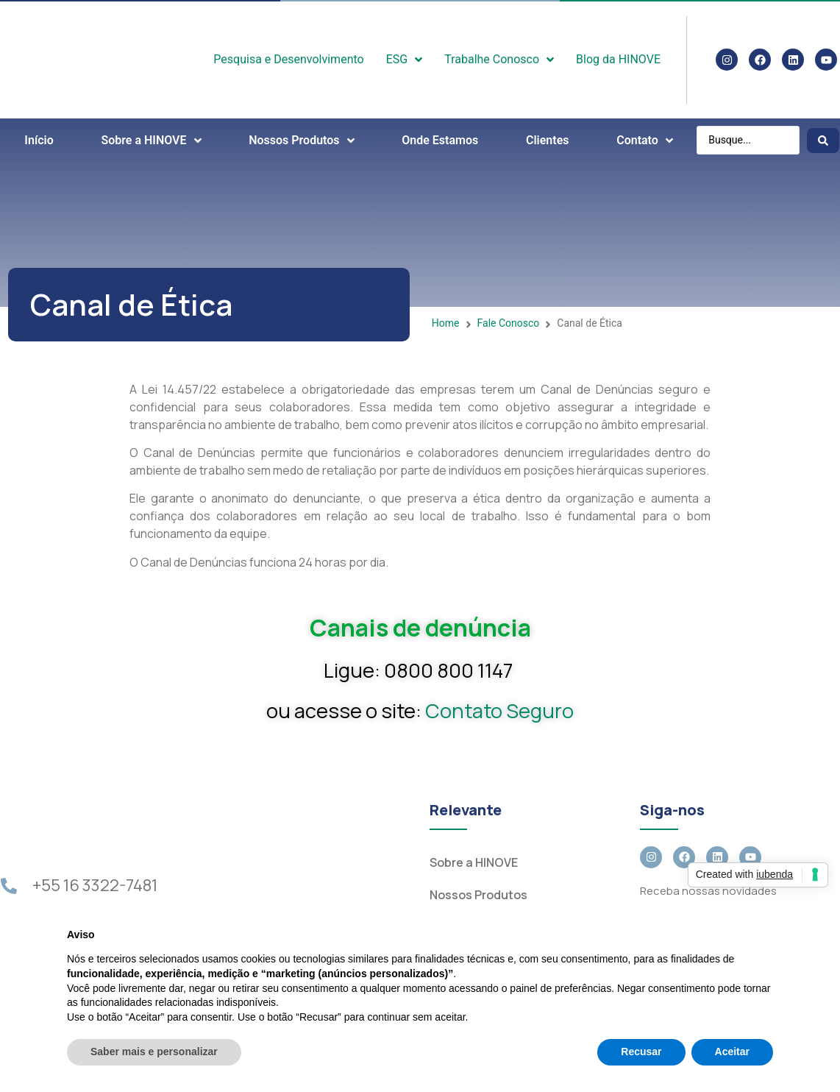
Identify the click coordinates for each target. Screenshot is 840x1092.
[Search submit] (823, 140)
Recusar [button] (641, 1051)
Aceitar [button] (732, 1051)
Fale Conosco (508, 323)
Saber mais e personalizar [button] (154, 1051)
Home (446, 323)
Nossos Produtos (478, 895)
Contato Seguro (499, 710)
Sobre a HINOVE (474, 862)
